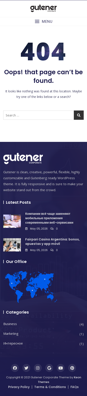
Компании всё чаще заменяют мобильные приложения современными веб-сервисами (49, 218)
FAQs (75, 387)
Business (10, 324)
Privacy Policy (19, 387)
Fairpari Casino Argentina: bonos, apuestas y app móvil (52, 241)
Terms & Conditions (50, 387)
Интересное (13, 343)
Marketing (10, 333)
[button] (43, 21)
